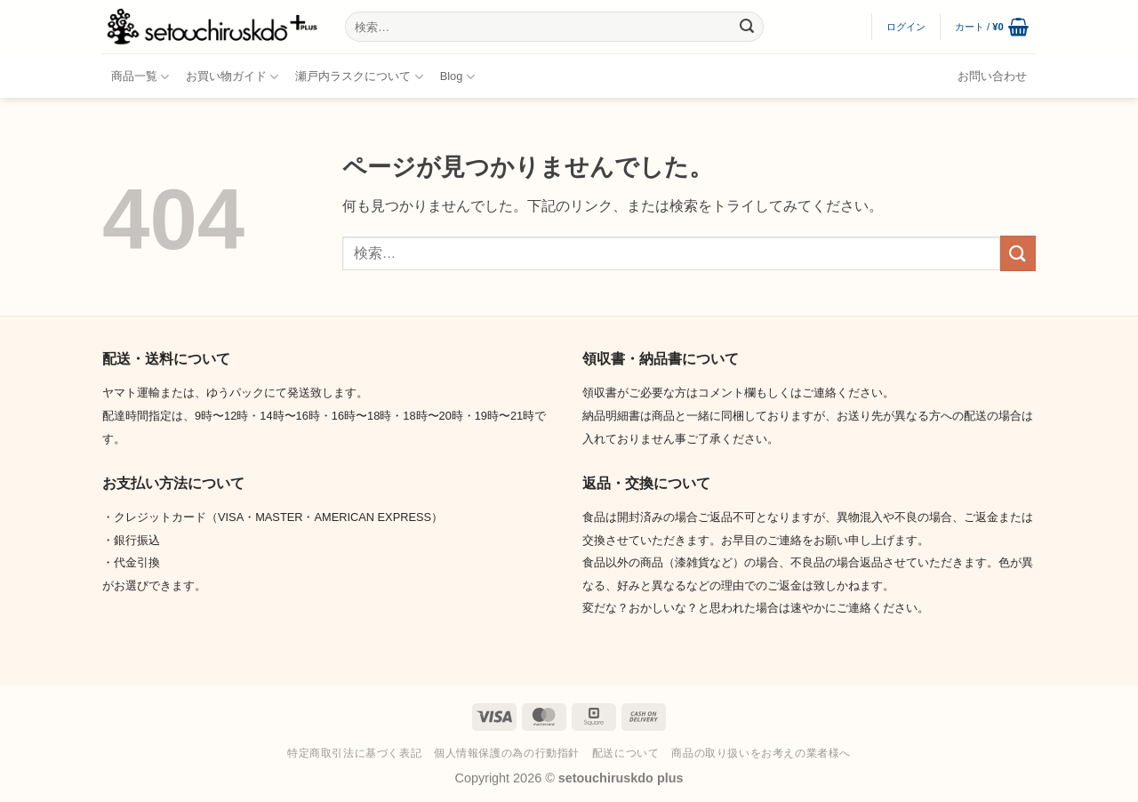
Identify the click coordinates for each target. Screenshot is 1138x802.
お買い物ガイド (232, 76)
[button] (906, 26)
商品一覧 (140, 76)
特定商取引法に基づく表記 (354, 753)
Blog (457, 76)
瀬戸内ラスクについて (358, 76)
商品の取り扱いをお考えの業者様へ (761, 753)
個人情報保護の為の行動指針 (507, 753)
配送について (626, 753)
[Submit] (747, 27)
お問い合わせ (992, 76)
